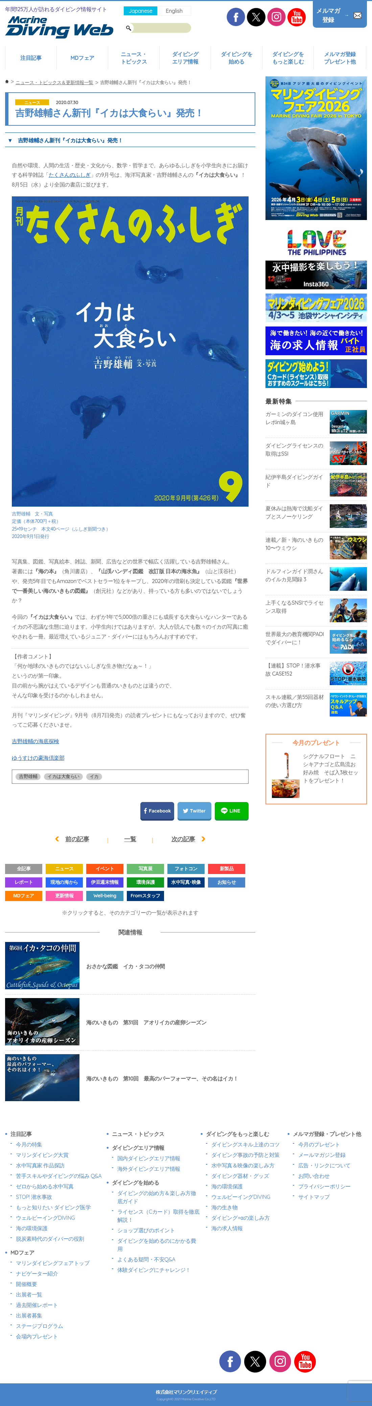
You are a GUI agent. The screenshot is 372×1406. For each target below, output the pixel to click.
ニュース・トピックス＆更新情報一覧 (54, 82)
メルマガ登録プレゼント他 (339, 58)
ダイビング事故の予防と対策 (245, 1155)
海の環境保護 (31, 1228)
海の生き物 (224, 1207)
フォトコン (186, 869)
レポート (24, 882)
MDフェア (82, 57)
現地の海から (64, 882)
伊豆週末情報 (104, 882)
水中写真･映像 (186, 882)
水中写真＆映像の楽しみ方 (242, 1165)
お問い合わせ (314, 1175)
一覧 (130, 839)
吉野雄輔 (28, 776)
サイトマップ (314, 1196)
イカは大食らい (63, 776)
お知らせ (226, 882)
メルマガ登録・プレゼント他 (327, 1134)
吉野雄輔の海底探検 (35, 741)
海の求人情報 (227, 1228)
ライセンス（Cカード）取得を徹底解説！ (158, 1215)
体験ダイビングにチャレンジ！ (154, 1269)
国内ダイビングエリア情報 (148, 1158)
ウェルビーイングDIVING (45, 1217)
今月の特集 (29, 1144)
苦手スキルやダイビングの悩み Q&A (58, 1175)
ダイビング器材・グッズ (240, 1175)
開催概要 (26, 1284)
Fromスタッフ (145, 896)
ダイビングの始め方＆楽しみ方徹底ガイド (156, 1197)
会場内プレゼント (37, 1336)
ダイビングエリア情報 (185, 58)
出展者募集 (29, 1315)
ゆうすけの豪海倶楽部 (38, 757)
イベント (105, 869)
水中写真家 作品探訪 (40, 1165)
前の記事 (77, 839)
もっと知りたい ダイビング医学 (53, 1207)
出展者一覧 (29, 1294)
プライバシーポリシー (324, 1186)
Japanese (140, 10)
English (174, 10)
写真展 (146, 869)
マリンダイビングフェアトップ (52, 1263)
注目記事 (30, 57)
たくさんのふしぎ (70, 174)
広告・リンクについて (324, 1165)
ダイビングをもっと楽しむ (288, 58)
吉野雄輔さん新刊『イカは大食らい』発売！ (70, 140)
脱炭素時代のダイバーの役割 (50, 1238)
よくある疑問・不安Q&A (146, 1259)
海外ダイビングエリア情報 (148, 1168)
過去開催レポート (37, 1305)
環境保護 (145, 882)
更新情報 (64, 896)
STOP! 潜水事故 (34, 1196)
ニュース (32, 102)
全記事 (24, 869)
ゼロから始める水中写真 (45, 1186)
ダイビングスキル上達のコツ (245, 1144)
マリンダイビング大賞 (42, 1155)
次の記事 (183, 839)
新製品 (227, 869)
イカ (94, 776)
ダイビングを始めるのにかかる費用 (156, 1244)
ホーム (7, 81)
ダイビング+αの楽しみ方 (240, 1217)
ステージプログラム (39, 1326)
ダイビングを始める (236, 58)
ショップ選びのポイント (146, 1230)
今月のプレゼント (319, 1144)
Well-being (104, 896)
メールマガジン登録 (322, 1155)
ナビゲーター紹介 (37, 1273)
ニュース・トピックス (134, 58)
